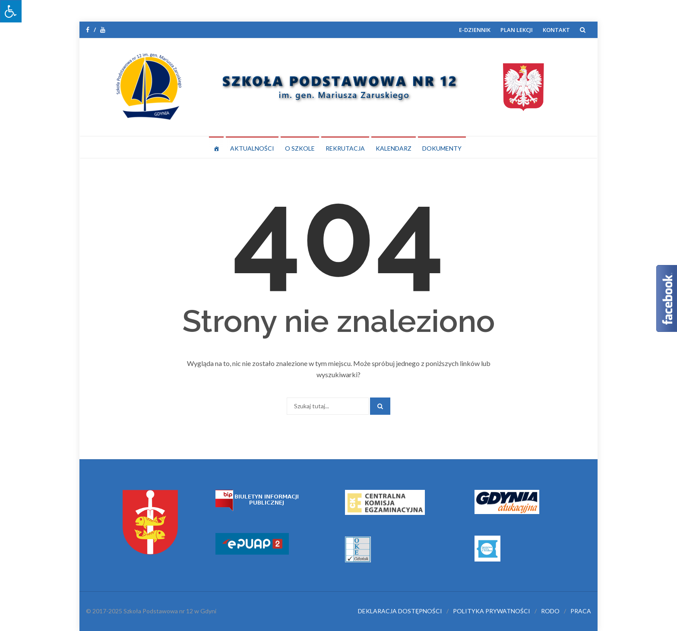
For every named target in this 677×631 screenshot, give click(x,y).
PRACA (580, 611)
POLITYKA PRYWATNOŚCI (491, 611)
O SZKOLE (300, 148)
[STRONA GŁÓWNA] (216, 147)
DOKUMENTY (442, 148)
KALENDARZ (393, 148)
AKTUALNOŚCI (252, 148)
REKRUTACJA (345, 148)
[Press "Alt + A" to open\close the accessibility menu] (11, 11)
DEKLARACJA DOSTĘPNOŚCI (400, 611)
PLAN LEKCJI (516, 30)
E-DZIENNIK (474, 30)
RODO (550, 611)
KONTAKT (556, 30)
